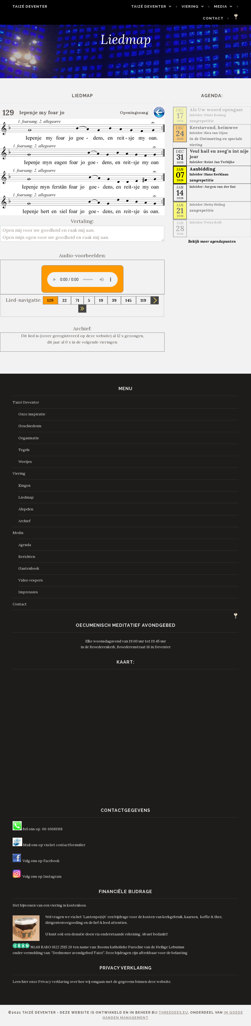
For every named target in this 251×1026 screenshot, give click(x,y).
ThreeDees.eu (173, 1012)
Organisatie (28, 438)
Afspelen (25, 509)
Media (225, 6)
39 (114, 300)
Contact (218, 18)
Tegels (24, 450)
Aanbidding (202, 169)
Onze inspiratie (31, 414)
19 (101, 300)
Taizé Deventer (24, 6)
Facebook (51, 861)
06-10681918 (52, 829)
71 (77, 300)
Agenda (24, 545)
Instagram (52, 876)
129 (50, 300)
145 (128, 300)
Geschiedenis (29, 426)
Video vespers (30, 580)
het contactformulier (67, 845)
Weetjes (25, 461)
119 (143, 300)
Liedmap (26, 497)
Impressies (28, 592)
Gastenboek (28, 568)
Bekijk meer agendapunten (212, 241)
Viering (195, 6)
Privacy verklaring (53, 981)
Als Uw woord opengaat (216, 109)
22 (64, 300)
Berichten (26, 556)
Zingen (24, 485)
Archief (24, 521)
